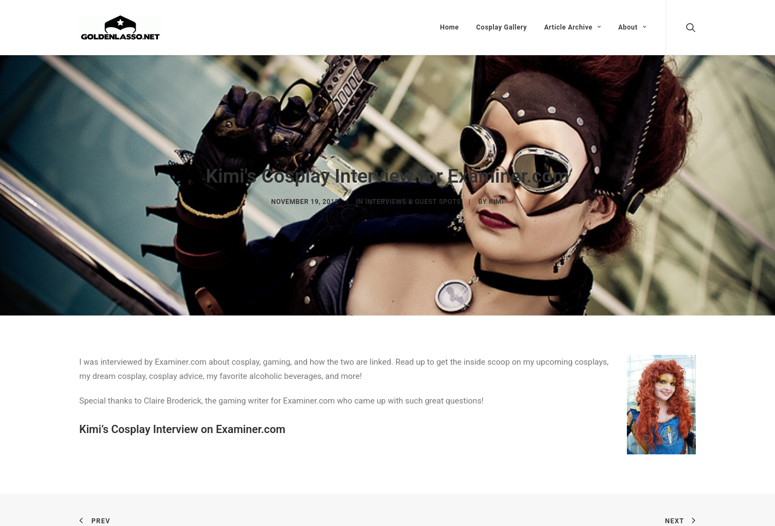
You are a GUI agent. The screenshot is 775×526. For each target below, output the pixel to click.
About (632, 27)
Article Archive (572, 27)
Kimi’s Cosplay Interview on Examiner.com (182, 427)
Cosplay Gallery (501, 27)
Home (449, 27)
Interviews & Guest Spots (413, 201)
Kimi (496, 201)
